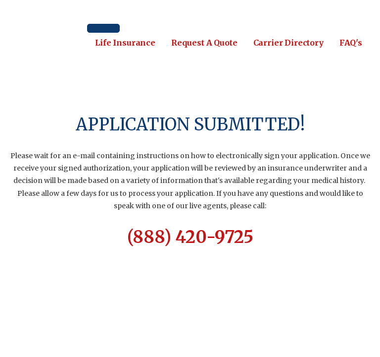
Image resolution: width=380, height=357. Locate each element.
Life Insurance (125, 43)
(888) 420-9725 (190, 237)
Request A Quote (204, 43)
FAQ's (350, 43)
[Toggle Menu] (103, 28)
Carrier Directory (288, 43)
